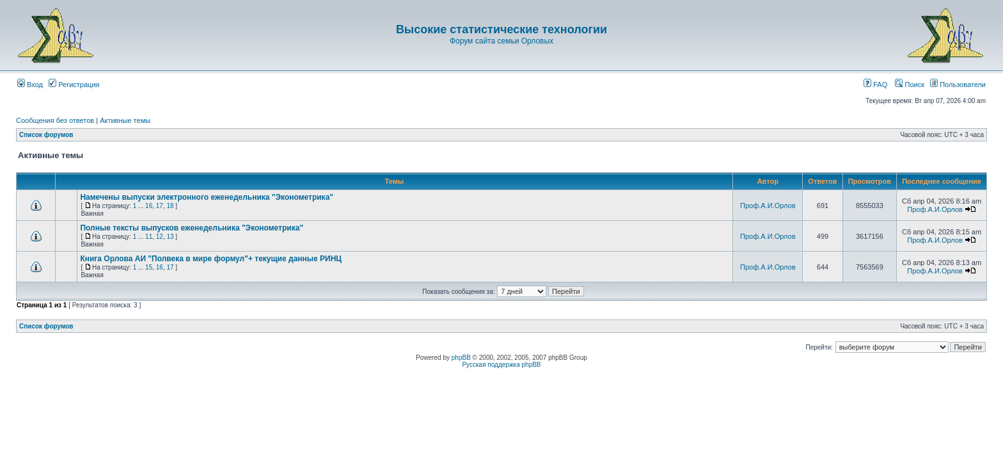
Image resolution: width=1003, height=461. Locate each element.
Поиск (909, 84)
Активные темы (125, 120)
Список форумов (46, 134)
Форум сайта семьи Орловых (501, 40)
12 (159, 236)
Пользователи (958, 84)
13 (169, 236)
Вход (30, 84)
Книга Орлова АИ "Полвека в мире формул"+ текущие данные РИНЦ (211, 258)
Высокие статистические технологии (501, 29)
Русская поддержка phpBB (501, 364)
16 (148, 205)
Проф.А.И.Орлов (767, 205)
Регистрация (74, 84)
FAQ (875, 84)
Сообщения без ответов (55, 120)
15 (148, 267)
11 (148, 236)
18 (169, 205)
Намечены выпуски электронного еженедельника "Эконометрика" (206, 197)
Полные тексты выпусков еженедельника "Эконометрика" (191, 227)
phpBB (461, 357)
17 (159, 205)
